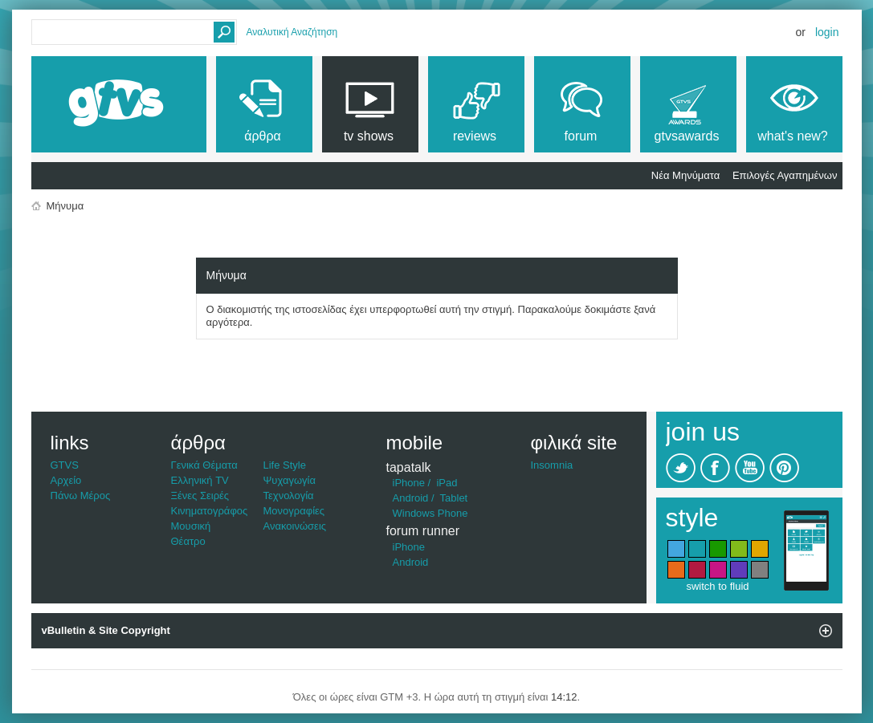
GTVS (65, 465)
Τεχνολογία (288, 495)
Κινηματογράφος (209, 511)
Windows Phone (430, 513)
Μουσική (191, 526)
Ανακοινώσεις (295, 526)
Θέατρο (188, 541)
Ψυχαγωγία (289, 480)
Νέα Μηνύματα (685, 175)
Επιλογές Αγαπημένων (785, 175)
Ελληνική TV (200, 480)
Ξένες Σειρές (200, 495)
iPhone (409, 483)
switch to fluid (717, 586)
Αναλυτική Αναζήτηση (292, 32)
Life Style (284, 465)
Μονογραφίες (294, 511)
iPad (446, 483)
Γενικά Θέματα (204, 465)
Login (827, 32)
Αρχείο (66, 480)
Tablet (454, 498)
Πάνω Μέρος (81, 495)
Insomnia (552, 465)
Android (411, 498)
